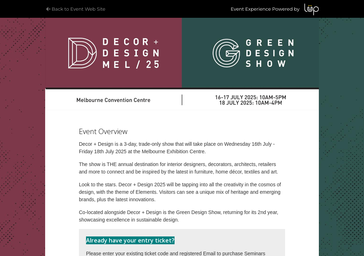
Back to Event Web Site (75, 9)
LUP (311, 9)
